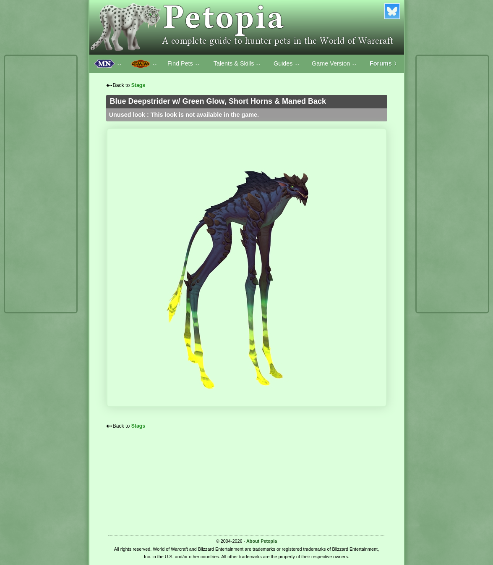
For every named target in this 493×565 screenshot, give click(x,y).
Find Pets (183, 64)
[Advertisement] (40, 184)
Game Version (334, 64)
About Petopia (261, 541)
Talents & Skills (237, 64)
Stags (138, 85)
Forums (384, 63)
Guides (287, 64)
